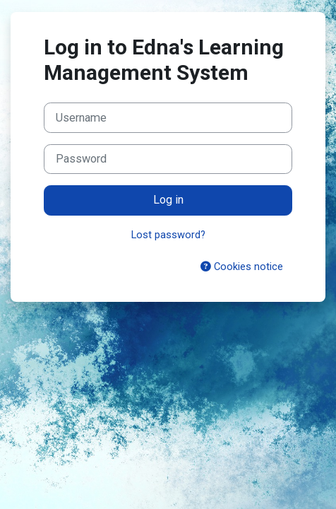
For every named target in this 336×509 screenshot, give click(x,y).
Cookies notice (241, 266)
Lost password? (168, 234)
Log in (168, 199)
